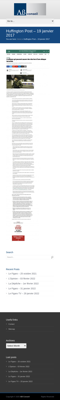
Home (19, 39)
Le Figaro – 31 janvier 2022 (22, 288)
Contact (11, 324)
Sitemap (11, 329)
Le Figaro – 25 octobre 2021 (22, 273)
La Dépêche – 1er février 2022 (23, 283)
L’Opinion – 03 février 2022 (21, 278)
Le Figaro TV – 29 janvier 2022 (23, 293)
